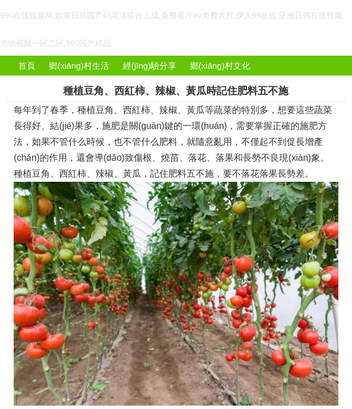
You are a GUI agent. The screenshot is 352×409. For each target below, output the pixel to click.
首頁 (26, 65)
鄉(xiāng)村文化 (220, 65)
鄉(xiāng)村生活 (79, 65)
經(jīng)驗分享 (149, 65)
